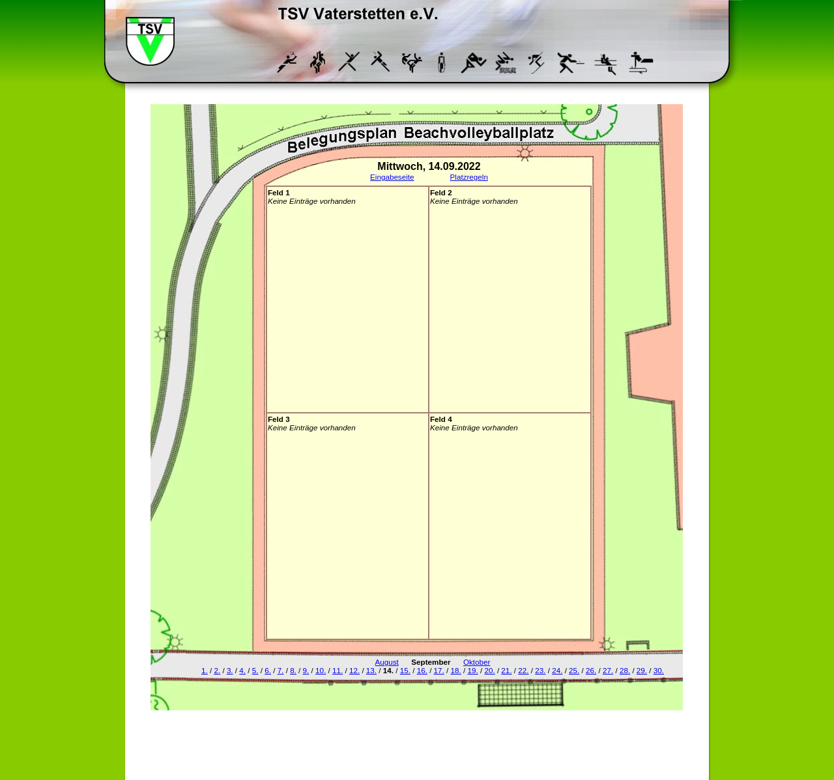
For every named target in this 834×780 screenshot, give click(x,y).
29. (642, 670)
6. (268, 670)
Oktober (476, 662)
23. (540, 670)
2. (217, 670)
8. (293, 670)
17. (439, 670)
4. (242, 670)
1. (204, 670)
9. (306, 670)
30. (659, 670)
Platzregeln (469, 177)
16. (422, 670)
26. (591, 670)
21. (506, 670)
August (387, 662)
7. (281, 670)
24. (557, 670)
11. (337, 670)
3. (230, 670)
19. (472, 670)
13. (371, 670)
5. (255, 670)
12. (354, 670)
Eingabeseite (392, 177)
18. (456, 670)
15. (405, 670)
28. (625, 670)
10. (320, 670)
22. (523, 670)
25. (574, 670)
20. (489, 670)
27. (608, 670)
